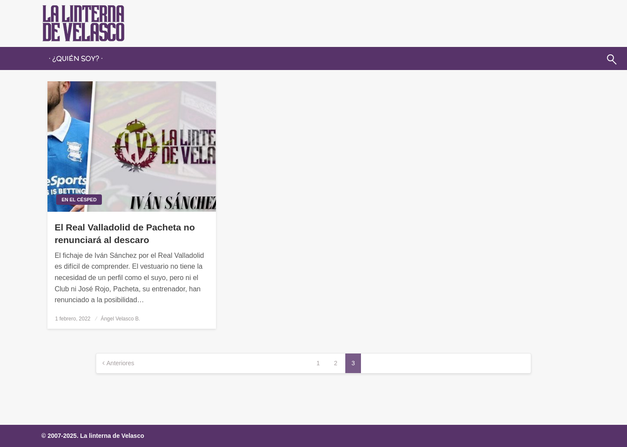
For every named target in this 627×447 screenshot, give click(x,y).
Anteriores (121, 363)
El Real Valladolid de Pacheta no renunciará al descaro (124, 233)
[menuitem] (75, 58)
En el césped (79, 199)
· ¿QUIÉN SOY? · (76, 58)
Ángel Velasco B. (120, 319)
